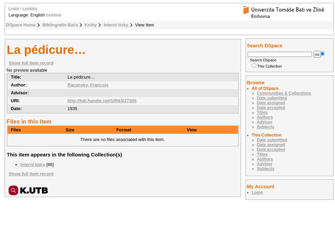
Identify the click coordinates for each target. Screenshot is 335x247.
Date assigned (271, 103)
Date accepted (271, 107)
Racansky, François (87, 84)
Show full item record (31, 63)
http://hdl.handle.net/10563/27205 (101, 100)
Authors (265, 117)
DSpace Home (21, 24)
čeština (53, 14)
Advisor (264, 122)
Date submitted (272, 98)
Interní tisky (115, 24)
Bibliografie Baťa (60, 24)
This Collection (267, 66)
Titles (262, 112)
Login (14, 8)
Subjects (266, 127)
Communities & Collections (284, 93)
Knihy (91, 24)
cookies (29, 8)
